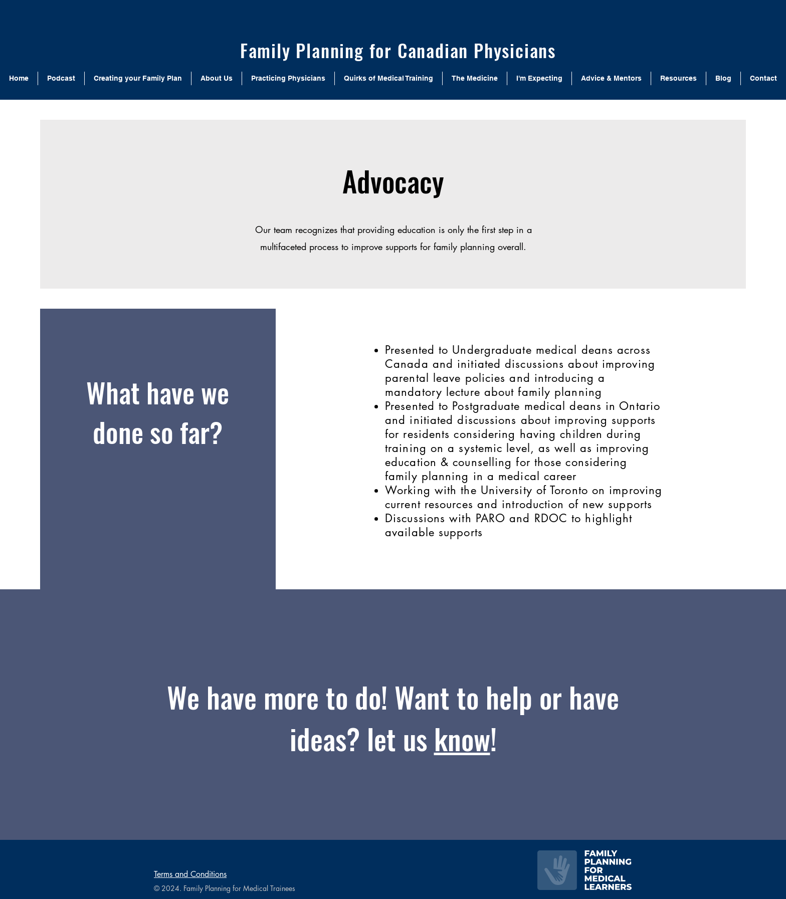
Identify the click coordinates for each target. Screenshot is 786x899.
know (462, 738)
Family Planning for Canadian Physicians (398, 50)
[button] (216, 78)
